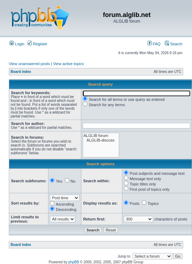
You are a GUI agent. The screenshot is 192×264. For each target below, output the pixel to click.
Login (17, 44)
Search (173, 44)
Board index (21, 72)
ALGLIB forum (100, 135)
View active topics (68, 64)
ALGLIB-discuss (100, 140)
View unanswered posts (29, 64)
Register (37, 44)
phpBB (73, 262)
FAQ (154, 44)
